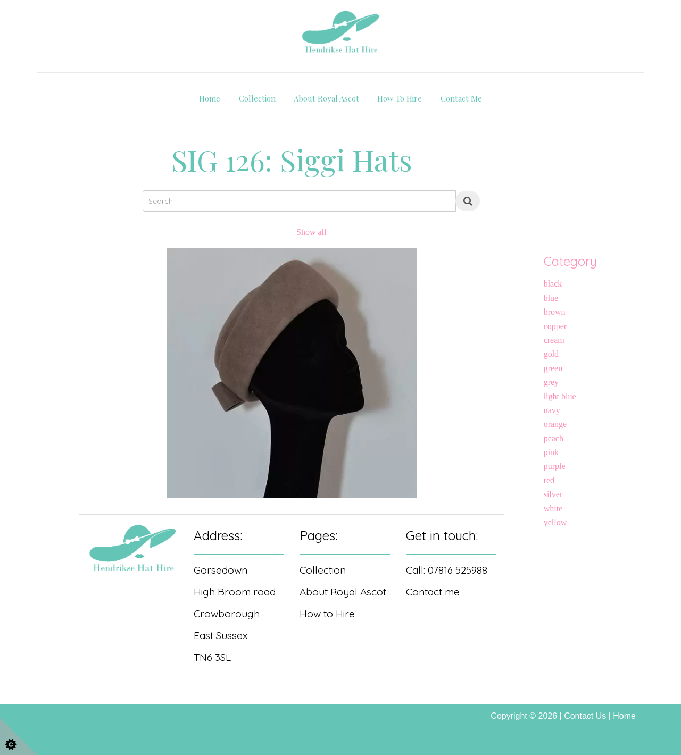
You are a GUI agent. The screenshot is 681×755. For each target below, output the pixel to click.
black (553, 283)
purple (555, 466)
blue (551, 298)
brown (555, 311)
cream (554, 340)
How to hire (399, 98)
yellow (555, 522)
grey (551, 382)
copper (555, 326)
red (549, 480)
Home (209, 98)
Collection (257, 98)
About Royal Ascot (326, 98)
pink (551, 452)
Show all (311, 232)
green (553, 368)
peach (553, 438)
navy (552, 410)
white (553, 508)
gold (551, 353)
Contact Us (585, 715)
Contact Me (461, 98)
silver (553, 494)
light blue (560, 396)
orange (555, 424)
